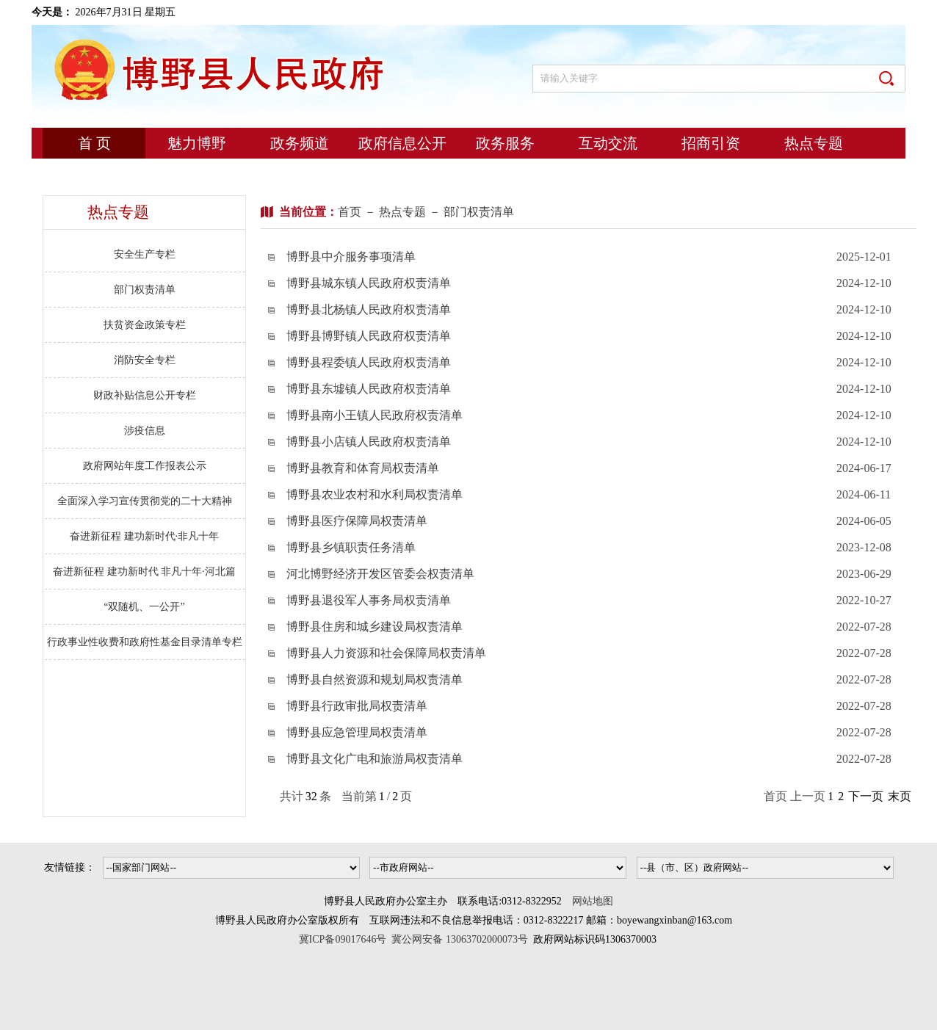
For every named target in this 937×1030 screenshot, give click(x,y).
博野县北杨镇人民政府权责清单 (368, 309)
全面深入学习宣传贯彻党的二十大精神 (144, 501)
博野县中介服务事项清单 (351, 256)
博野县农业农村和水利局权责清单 (374, 494)
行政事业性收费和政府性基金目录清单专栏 (144, 642)
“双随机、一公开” (144, 606)
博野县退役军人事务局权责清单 (368, 600)
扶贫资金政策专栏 (145, 324)
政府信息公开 (402, 143)
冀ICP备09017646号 (345, 939)
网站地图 (592, 901)
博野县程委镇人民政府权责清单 (368, 362)
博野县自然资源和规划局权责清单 (374, 679)
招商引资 (710, 143)
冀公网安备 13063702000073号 (459, 939)
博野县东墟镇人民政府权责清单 (368, 388)
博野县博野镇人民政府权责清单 (368, 336)
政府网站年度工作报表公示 (144, 465)
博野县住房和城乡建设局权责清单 (374, 626)
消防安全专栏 (145, 360)
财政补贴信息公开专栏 (144, 395)
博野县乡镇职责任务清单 (351, 547)
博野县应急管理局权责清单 (356, 732)
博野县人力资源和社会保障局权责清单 (386, 653)
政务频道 (299, 143)
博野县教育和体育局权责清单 (362, 468)
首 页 (94, 143)
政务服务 (505, 143)
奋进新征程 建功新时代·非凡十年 (144, 536)
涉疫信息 (144, 430)
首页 (349, 212)
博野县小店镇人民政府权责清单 (368, 441)
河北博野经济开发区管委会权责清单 (380, 573)
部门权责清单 (145, 289)
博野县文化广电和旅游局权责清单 (374, 758)
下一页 (865, 796)
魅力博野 (196, 143)
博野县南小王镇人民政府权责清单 (374, 415)
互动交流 (608, 143)
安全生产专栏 (145, 254)
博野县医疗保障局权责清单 (356, 521)
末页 (899, 796)
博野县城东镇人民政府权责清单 (368, 283)
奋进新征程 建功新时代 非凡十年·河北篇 (144, 571)
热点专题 (813, 143)
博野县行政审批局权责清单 (356, 706)
